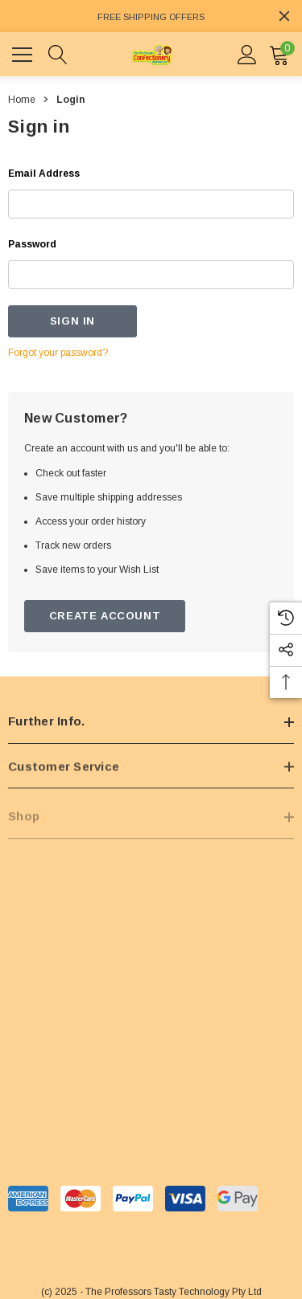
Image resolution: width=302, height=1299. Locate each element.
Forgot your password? (58, 352)
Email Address (44, 173)
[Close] (284, 16)
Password (32, 244)
